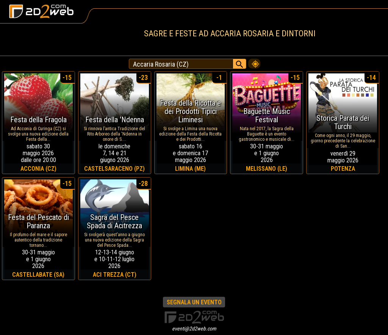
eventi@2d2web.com (194, 329)
